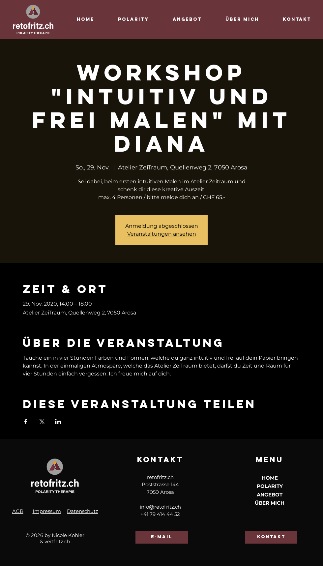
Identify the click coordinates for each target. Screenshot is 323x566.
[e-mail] (161, 537)
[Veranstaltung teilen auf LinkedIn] (58, 421)
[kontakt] (271, 537)
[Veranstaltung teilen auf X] (42, 421)
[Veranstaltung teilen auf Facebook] (26, 421)
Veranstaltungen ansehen (161, 234)
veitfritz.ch (57, 541)
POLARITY (270, 486)
